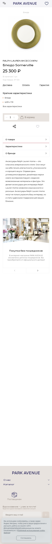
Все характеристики (12, 106)
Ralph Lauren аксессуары (20, 61)
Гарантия (44, 85)
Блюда (8, 98)
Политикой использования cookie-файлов (24, 531)
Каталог (8, 485)
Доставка (7, 85)
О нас (7, 480)
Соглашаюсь (26, 538)
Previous (14, 270)
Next (37, 270)
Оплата (26, 85)
